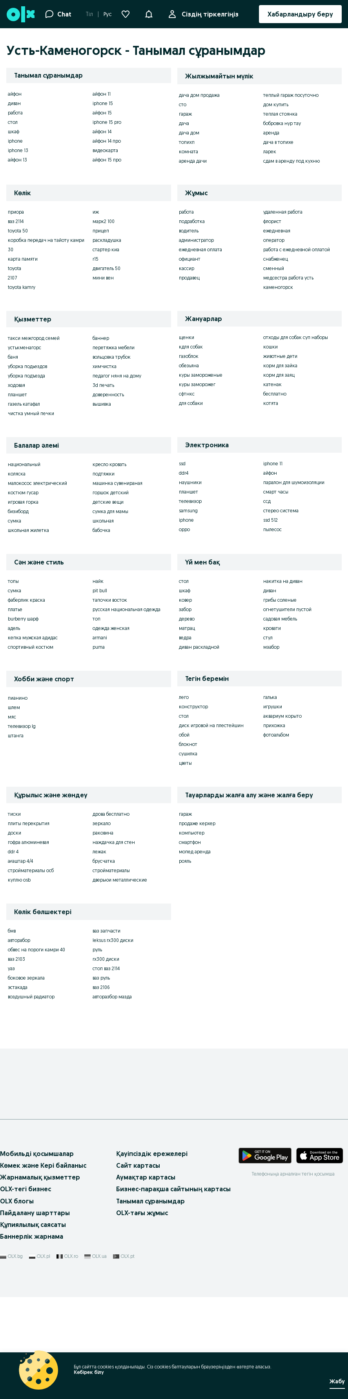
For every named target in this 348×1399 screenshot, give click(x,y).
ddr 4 (13, 852)
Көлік (22, 193)
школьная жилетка (28, 530)
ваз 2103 (16, 959)
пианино (17, 698)
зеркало (102, 823)
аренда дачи (193, 161)
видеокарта (105, 150)
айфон (15, 94)
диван (14, 103)
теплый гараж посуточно (291, 95)
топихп (187, 142)
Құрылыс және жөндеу (50, 795)
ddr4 (183, 473)
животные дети (280, 356)
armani (100, 638)
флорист (272, 221)
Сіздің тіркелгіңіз (209, 14)
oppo (184, 529)
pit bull (100, 590)
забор (185, 609)
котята (270, 403)
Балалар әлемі (36, 445)
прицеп (101, 231)
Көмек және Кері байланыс (43, 1165)
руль (97, 950)
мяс (12, 717)
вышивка (102, 404)
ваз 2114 (16, 221)
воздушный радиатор (31, 997)
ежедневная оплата (200, 249)
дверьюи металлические (120, 880)
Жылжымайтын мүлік (219, 76)
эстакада (17, 987)
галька (270, 697)
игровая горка (23, 502)
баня (13, 357)
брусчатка (104, 861)
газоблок (189, 356)
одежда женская (111, 628)
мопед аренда (195, 852)
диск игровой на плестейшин (211, 725)
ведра (185, 638)
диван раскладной (199, 647)
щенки (186, 337)
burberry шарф (23, 619)
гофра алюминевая (28, 842)
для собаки (191, 403)
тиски (14, 814)
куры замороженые (200, 375)
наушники (190, 482)
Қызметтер (32, 319)
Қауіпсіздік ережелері (152, 1154)
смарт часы (275, 492)
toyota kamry (21, 287)
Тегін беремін (207, 678)
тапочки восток (110, 600)
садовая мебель (280, 619)
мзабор (271, 647)
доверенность (108, 394)
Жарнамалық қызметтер (40, 1177)
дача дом (189, 133)
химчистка (105, 366)
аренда (271, 133)
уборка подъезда (26, 376)
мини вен (103, 278)
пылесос (272, 529)
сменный (273, 268)
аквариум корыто (282, 716)
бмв (12, 931)
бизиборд (18, 511)
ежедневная (276, 231)
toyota (14, 268)
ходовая (16, 385)
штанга (16, 736)
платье (15, 609)
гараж (185, 114)
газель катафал (24, 404)
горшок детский (111, 492)
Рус (108, 14)
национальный (24, 464)
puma (99, 647)
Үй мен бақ (202, 562)
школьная (103, 521)
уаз (11, 968)
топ (96, 619)
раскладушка (107, 240)
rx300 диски (106, 959)
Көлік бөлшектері (42, 912)
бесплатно (274, 394)
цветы (185, 763)
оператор (273, 240)
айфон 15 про (107, 160)
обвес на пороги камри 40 (36, 950)
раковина (103, 833)
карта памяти (23, 259)
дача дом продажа (199, 95)
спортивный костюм (30, 647)
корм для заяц (279, 375)
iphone (15, 141)
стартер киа (106, 249)
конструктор (193, 706)
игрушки (272, 706)
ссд (267, 501)
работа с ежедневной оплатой (296, 249)
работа (15, 113)
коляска (17, 474)
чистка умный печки (31, 413)
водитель (189, 231)
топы (13, 581)
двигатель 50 (106, 268)
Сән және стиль (39, 562)
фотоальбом (276, 735)
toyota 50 (18, 231)
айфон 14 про (107, 141)
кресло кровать (109, 464)
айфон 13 (17, 160)
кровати (272, 628)
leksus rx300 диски (113, 940)
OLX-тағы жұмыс (142, 1213)
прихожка (274, 725)
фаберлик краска (26, 600)
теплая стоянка (280, 114)
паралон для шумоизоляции (293, 482)
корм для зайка (280, 365)
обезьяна (189, 365)
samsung (188, 511)
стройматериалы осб (31, 870)
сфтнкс (187, 394)
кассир (186, 268)
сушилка (188, 754)
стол (13, 122)
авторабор (19, 940)
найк (98, 581)
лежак (99, 852)
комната (188, 151)
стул (268, 638)
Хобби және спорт (44, 679)
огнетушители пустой (287, 609)
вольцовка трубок (112, 357)
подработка (192, 221)
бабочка (101, 530)
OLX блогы (17, 1201)
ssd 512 (270, 520)
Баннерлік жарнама (31, 1236)
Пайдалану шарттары (35, 1213)
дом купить (275, 104)
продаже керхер (197, 823)
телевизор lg (22, 726)
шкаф (13, 131)
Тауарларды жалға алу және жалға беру (249, 795)
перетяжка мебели (114, 347)
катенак (272, 384)
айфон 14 (102, 131)
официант (189, 259)
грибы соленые (280, 600)
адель (14, 628)
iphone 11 (272, 463)
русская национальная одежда (126, 609)
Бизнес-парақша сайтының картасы (173, 1189)
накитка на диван (282, 581)
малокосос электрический (37, 483)
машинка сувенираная (117, 483)
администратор (196, 240)
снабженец (275, 259)
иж (96, 212)
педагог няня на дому (117, 376)
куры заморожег (197, 384)
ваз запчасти (106, 931)
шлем (14, 707)
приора (16, 212)
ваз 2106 (101, 987)
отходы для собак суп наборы (295, 337)
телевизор (190, 501)
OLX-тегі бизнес (25, 1189)
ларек (269, 151)
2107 (12, 278)
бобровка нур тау (282, 123)
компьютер (191, 833)
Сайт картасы (138, 1165)
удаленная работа (282, 212)
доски (14, 833)
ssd (182, 463)
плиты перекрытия (28, 823)
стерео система (281, 511)
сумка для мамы (110, 511)
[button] (148, 13)
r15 (95, 259)
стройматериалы (111, 870)
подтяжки (104, 474)
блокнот (188, 744)
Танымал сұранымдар (150, 1201)
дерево (187, 619)
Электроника (207, 445)
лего (184, 697)
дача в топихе (278, 142)
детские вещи (108, 502)
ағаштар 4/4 (20, 861)
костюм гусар (23, 492)
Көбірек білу (89, 1372)
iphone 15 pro (107, 122)
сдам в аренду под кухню (291, 161)
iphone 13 (18, 150)
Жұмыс (196, 193)
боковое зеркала (26, 978)
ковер (185, 600)
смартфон (190, 842)
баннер (101, 338)
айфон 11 (102, 94)
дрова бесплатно (111, 814)
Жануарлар (203, 319)
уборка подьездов (27, 366)
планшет (17, 394)
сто (182, 104)
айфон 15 (102, 113)
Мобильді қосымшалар (37, 1154)
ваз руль (101, 978)
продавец (189, 278)
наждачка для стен (114, 842)
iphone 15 (103, 103)
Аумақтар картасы (145, 1177)
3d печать (103, 385)
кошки (270, 347)
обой (184, 735)
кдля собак (191, 347)
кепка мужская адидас (33, 638)
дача (184, 123)
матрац (187, 628)
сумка (14, 521)
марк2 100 (104, 221)
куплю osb (19, 880)
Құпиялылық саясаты (33, 1224)
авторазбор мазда (112, 997)
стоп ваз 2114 (106, 968)
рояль (185, 861)
